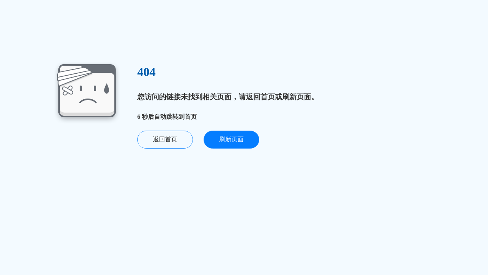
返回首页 (165, 139)
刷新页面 (231, 139)
